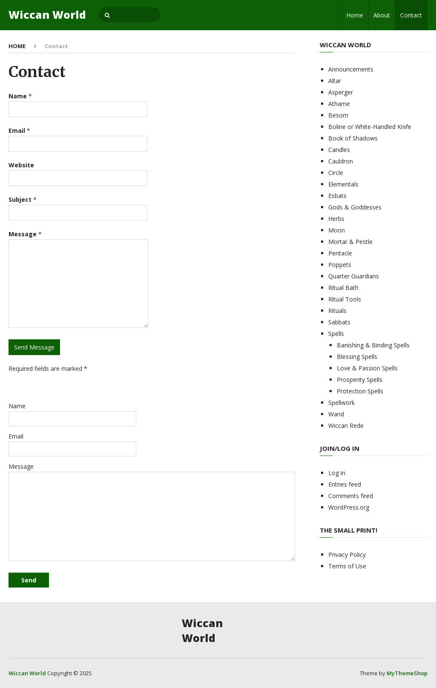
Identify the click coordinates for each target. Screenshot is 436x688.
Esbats (337, 196)
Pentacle (340, 253)
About (381, 15)
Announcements (350, 69)
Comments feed (350, 496)
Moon (336, 230)
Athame (339, 104)
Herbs (336, 219)
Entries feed (344, 484)
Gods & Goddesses (355, 207)
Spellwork (341, 402)
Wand (336, 414)
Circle (335, 173)
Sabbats (339, 322)
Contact (411, 15)
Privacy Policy (347, 554)
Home (354, 15)
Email (16, 436)
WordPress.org (348, 507)
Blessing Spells (357, 357)
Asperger (340, 92)
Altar (334, 81)
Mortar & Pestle (350, 242)
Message (21, 466)
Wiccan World (47, 14)
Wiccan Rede (346, 425)
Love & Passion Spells (367, 368)
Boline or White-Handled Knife (369, 127)
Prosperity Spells (359, 380)
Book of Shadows (353, 138)
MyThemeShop (407, 673)
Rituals (337, 311)
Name (17, 406)
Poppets (339, 265)
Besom (338, 115)
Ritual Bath (343, 288)
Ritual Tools (344, 299)
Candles (339, 150)
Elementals (343, 184)
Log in (336, 473)
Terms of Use (347, 566)
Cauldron (340, 161)
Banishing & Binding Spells (373, 345)
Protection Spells (360, 391)
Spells (336, 334)
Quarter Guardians (353, 276)
